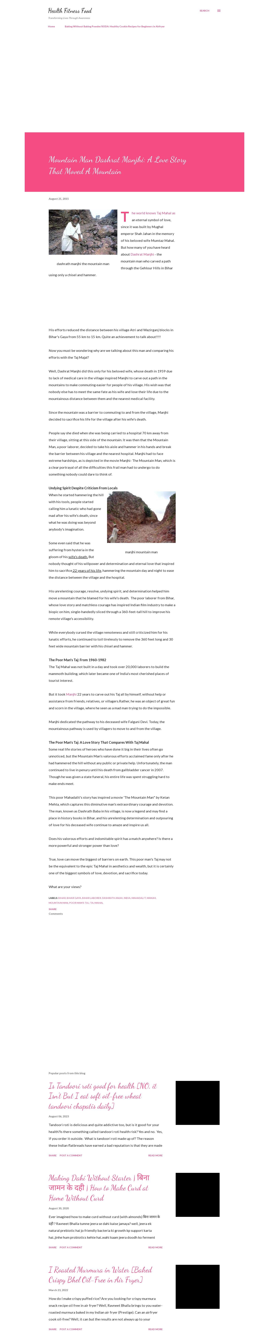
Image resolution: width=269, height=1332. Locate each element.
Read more (155, 1155)
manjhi (151, 897)
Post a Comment (71, 1155)
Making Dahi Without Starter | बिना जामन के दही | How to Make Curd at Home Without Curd (99, 1187)
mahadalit (139, 897)
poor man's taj (79, 902)
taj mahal (96, 902)
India (127, 897)
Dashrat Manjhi (142, 254)
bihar (62, 897)
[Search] (204, 11)
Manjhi (71, 694)
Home (51, 26)
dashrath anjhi (112, 897)
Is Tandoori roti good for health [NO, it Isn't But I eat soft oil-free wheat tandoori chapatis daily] (103, 1095)
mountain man (58, 902)
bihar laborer (91, 897)
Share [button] (53, 909)
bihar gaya (74, 897)
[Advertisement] (128, 60)
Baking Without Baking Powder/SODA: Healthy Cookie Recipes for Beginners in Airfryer (115, 26)
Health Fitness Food (70, 10)
